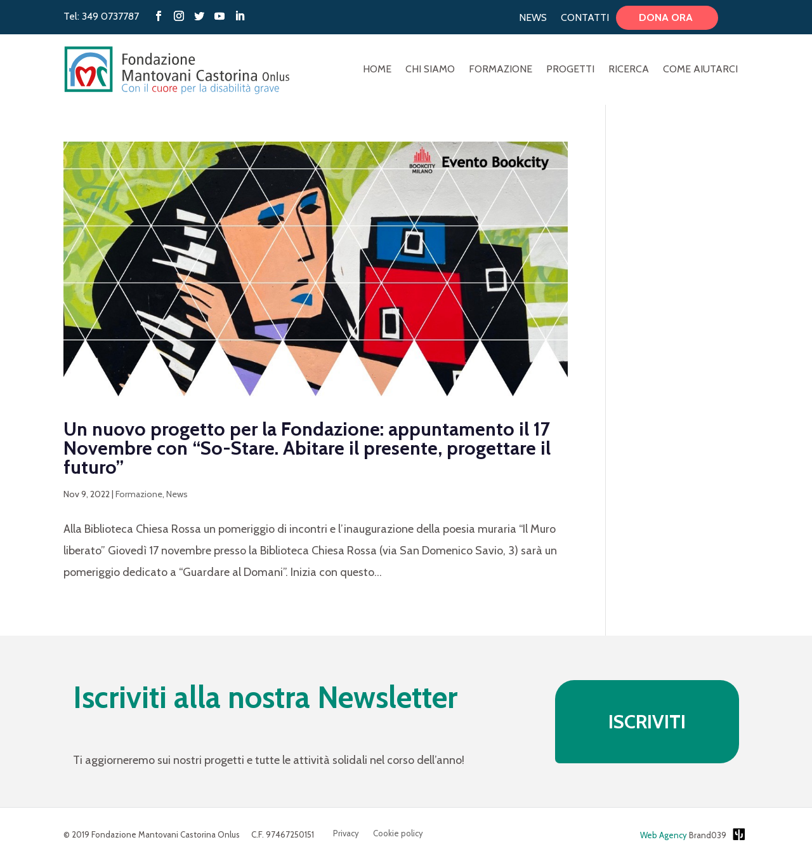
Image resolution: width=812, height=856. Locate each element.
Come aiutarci (700, 70)
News (533, 17)
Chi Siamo (430, 70)
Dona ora (667, 17)
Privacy (346, 833)
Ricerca (628, 70)
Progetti (570, 70)
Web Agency (663, 835)
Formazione (500, 70)
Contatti (585, 17)
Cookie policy (398, 833)
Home (377, 70)
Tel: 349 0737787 (101, 16)
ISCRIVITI (647, 721)
